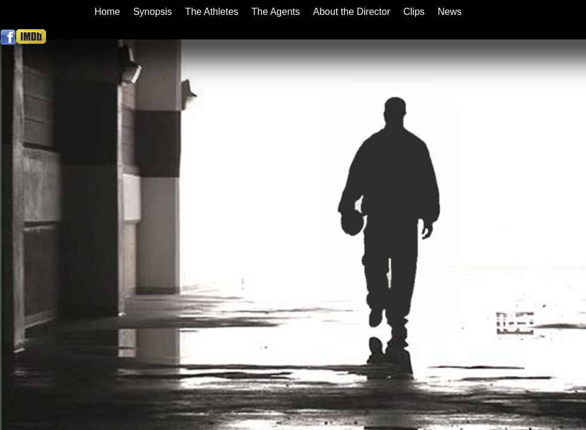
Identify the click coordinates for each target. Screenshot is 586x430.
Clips (414, 12)
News (450, 12)
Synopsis (152, 12)
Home (107, 12)
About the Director (351, 12)
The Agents (276, 12)
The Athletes (212, 12)
